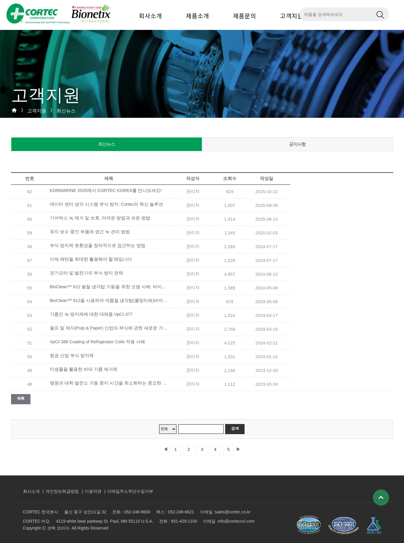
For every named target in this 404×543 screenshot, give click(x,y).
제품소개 (197, 15)
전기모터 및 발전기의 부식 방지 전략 (86, 273)
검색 (235, 428)
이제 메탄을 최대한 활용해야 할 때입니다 (91, 259)
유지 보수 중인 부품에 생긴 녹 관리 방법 (90, 231)
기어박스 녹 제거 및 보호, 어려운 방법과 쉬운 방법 (100, 218)
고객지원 (291, 15)
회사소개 (150, 15)
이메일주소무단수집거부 (130, 491)
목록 (20, 398)
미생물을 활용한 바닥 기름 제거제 (83, 369)
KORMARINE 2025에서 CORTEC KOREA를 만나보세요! (106, 190)
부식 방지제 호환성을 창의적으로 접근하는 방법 (97, 245)
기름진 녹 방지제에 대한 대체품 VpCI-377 (91, 314)
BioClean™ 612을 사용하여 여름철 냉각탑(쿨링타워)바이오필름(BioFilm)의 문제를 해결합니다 (109, 300)
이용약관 (93, 491)
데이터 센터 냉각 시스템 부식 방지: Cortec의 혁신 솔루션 (106, 204)
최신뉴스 (106, 144)
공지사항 (297, 144)
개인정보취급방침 (62, 491)
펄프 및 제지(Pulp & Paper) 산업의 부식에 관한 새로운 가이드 (109, 328)
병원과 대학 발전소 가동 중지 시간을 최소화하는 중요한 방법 (109, 383)
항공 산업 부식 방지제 (72, 355)
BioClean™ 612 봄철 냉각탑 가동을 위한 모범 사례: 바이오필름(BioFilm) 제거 (109, 286)
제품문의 (244, 15)
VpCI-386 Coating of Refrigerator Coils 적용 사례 (97, 341)
